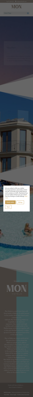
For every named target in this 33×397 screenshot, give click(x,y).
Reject (8, 207)
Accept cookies (10, 202)
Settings (20, 202)
